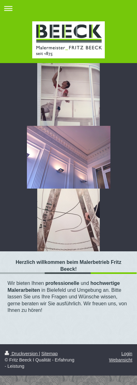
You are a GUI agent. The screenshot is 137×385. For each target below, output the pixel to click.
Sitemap (49, 353)
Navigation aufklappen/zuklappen (68, 8)
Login (126, 353)
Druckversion (22, 353)
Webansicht (120, 359)
